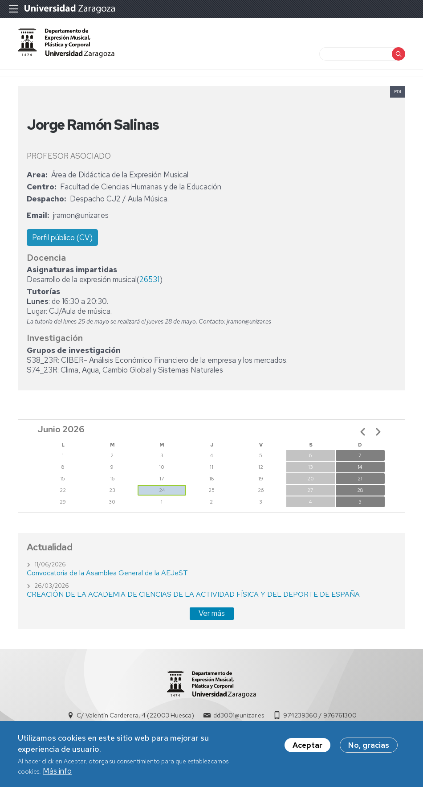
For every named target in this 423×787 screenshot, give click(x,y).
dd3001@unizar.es (238, 715)
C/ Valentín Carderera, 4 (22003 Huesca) (135, 715)
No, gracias (368, 748)
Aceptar (307, 748)
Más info (57, 774)
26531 (149, 279)
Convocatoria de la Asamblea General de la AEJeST (107, 573)
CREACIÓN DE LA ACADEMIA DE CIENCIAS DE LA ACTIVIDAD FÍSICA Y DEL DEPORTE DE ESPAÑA (193, 594)
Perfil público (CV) (62, 237)
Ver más (212, 613)
